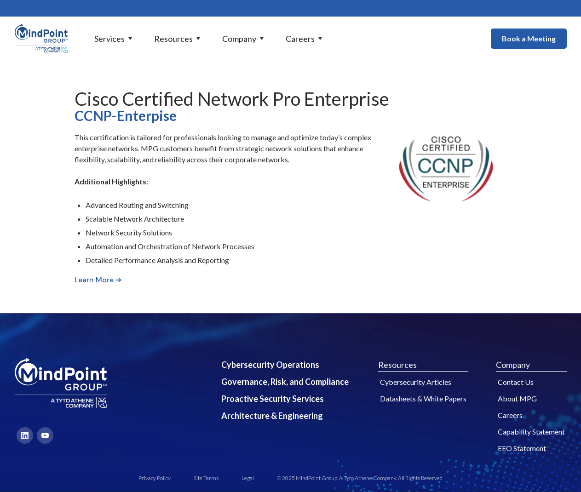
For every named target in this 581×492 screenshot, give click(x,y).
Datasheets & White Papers (423, 398)
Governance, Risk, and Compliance (285, 382)
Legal (248, 478)
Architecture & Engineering (272, 416)
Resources (397, 365)
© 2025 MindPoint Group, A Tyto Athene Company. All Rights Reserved (360, 478)
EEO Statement (522, 448)
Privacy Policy (154, 478)
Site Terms (206, 478)
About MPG (517, 398)
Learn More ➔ (98, 280)
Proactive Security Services (272, 399)
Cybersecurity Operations (270, 365)
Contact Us (516, 382)
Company (513, 365)
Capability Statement (531, 431)
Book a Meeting (529, 38)
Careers (510, 415)
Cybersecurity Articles (415, 382)
